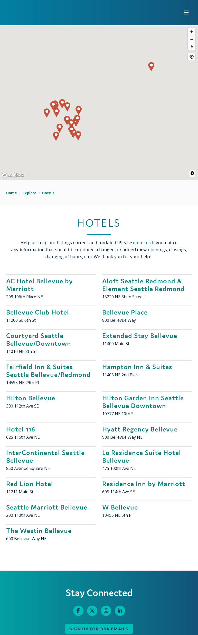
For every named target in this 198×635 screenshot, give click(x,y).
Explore (29, 192)
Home (11, 192)
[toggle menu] (186, 12)
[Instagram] (106, 611)
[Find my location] (191, 57)
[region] (99, 103)
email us (142, 242)
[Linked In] (120, 611)
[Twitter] (92, 611)
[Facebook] (78, 611)
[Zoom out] (191, 39)
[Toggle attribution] (192, 173)
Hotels (48, 192)
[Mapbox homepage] (13, 175)
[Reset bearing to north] (191, 46)
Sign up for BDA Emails (99, 629)
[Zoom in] (191, 32)
